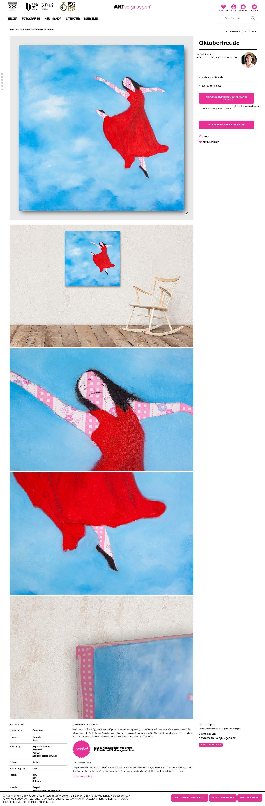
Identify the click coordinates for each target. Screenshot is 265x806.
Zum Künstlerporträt (211, 86)
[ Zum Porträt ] (82, 776)
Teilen (205, 137)
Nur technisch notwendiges (190, 798)
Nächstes (250, 32)
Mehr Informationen (222, 798)
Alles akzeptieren (250, 798)
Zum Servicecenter (211, 745)
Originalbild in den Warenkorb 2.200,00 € (226, 98)
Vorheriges (233, 32)
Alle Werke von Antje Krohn (227, 124)
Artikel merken (211, 142)
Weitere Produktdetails (212, 77)
